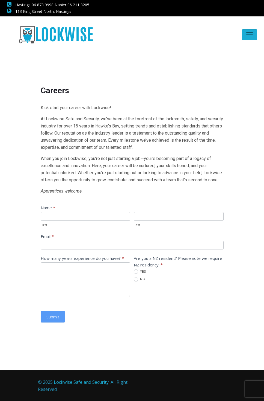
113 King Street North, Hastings (39, 11)
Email (47, 236)
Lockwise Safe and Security (81, 382)
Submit (52, 316)
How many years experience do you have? (82, 258)
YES (140, 271)
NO (139, 279)
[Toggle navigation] (249, 34)
